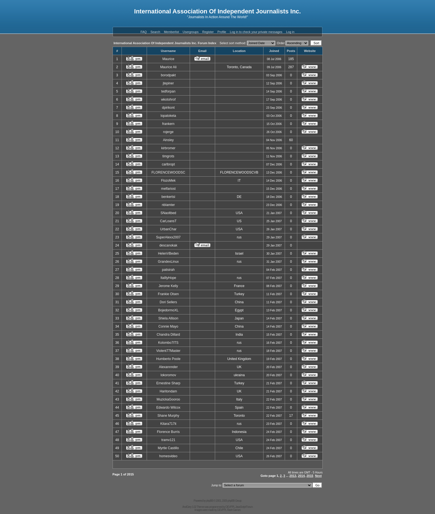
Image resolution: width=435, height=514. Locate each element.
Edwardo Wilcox (168, 407)
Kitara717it (168, 424)
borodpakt (168, 75)
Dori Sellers (168, 302)
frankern (168, 124)
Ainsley (168, 140)
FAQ (144, 32)
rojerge (168, 132)
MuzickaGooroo (168, 399)
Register (208, 32)
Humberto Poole (168, 359)
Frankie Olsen (168, 294)
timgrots (168, 156)
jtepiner (168, 83)
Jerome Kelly (168, 286)
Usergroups (191, 32)
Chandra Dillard (168, 335)
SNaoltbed (168, 213)
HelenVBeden (168, 253)
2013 (292, 475)
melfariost (168, 189)
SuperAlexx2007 (168, 237)
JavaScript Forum (244, 506)
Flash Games (233, 509)
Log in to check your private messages (256, 32)
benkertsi (168, 197)
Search (155, 32)
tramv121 (168, 440)
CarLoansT (168, 221)
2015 (309, 475)
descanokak (168, 245)
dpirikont (168, 108)
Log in (290, 32)
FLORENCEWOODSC (168, 172)
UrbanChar (168, 229)
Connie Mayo (168, 326)
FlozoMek (168, 181)
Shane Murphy (168, 416)
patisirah (168, 270)
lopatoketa (168, 116)
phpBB (209, 500)
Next (318, 475)
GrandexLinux (168, 262)
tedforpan (168, 91)
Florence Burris (168, 432)
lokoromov (168, 375)
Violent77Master (168, 351)
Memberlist (171, 32)
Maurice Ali (168, 67)
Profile (221, 32)
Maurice (168, 59)
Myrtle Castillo (168, 448)
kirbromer (168, 148)
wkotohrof (168, 99)
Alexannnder (168, 367)
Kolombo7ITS (168, 343)
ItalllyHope (168, 278)
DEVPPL (230, 506)
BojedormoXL (168, 310)
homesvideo (168, 456)
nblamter (168, 205)
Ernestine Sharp (168, 383)
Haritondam (168, 391)
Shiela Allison (168, 318)
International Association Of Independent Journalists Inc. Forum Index (165, 43)
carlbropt (168, 164)
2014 (301, 475)
